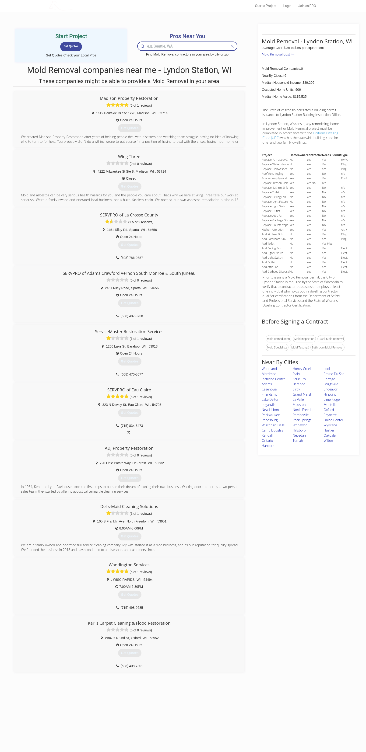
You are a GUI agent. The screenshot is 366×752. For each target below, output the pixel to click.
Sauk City (299, 379)
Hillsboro (299, 430)
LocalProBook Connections (254, 728)
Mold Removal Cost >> (278, 54)
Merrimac (269, 374)
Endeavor (331, 389)
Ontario (267, 440)
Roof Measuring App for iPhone (179, 728)
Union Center (333, 420)
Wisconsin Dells (273, 425)
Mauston (299, 404)
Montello (330, 404)
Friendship (269, 394)
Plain (296, 374)
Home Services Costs (108, 712)
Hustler (329, 430)
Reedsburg (270, 420)
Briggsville (331, 384)
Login (287, 6)
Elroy (296, 389)
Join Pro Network (170, 712)
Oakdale (330, 435)
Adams (267, 384)
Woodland (269, 368)
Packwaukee (271, 415)
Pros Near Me (102, 718)
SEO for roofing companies (254, 733)
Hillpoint (330, 394)
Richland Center (273, 379)
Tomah (298, 440)
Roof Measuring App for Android (179, 733)
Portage (329, 379)
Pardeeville (301, 415)
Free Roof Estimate (106, 728)
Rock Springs (302, 420)
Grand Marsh (302, 394)
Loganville (269, 404)
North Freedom (304, 409)
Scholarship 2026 (248, 712)
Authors (242, 723)
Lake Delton (270, 399)
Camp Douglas (272, 430)
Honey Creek (302, 368)
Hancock (268, 445)
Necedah (299, 435)
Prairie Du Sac (334, 374)
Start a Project (265, 6)
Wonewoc (300, 425)
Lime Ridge (332, 399)
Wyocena (330, 425)
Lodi (327, 368)
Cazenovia (269, 389)
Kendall (267, 435)
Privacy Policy (246, 718)
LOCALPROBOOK (75, 5)
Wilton (328, 440)
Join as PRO (307, 6)
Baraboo (299, 384)
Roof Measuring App (172, 723)
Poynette (330, 415)
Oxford (329, 409)
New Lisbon (270, 409)
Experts (164, 718)
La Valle (298, 399)
